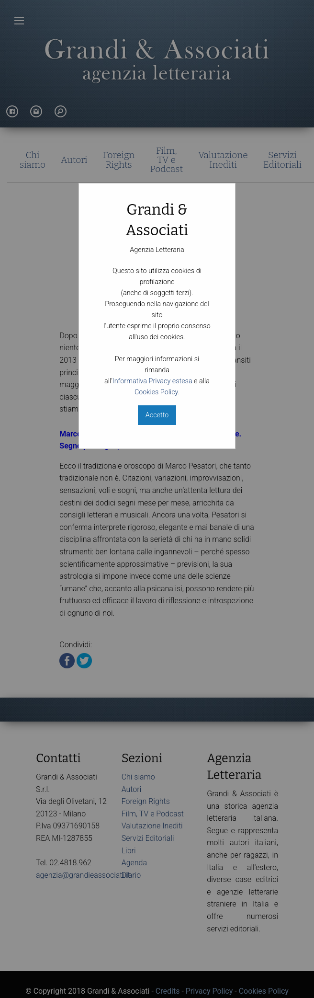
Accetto (157, 415)
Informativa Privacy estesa (152, 381)
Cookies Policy (156, 392)
